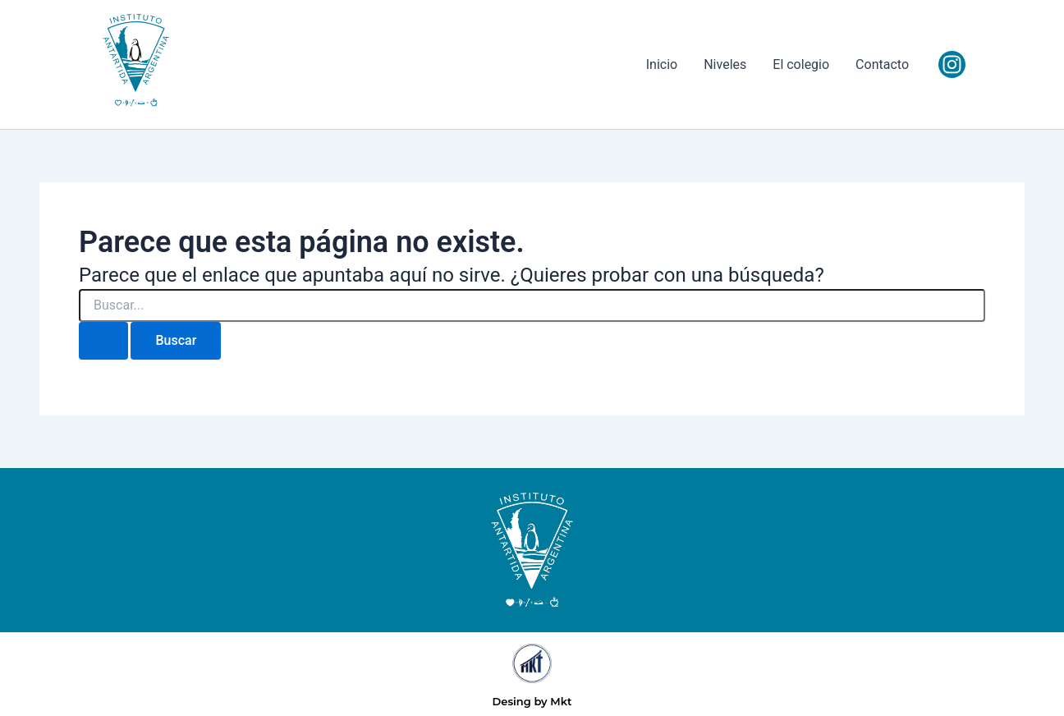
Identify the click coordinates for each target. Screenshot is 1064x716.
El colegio (801, 64)
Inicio (661, 64)
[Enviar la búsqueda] (103, 341)
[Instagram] (951, 64)
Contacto (882, 64)
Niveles (725, 64)
